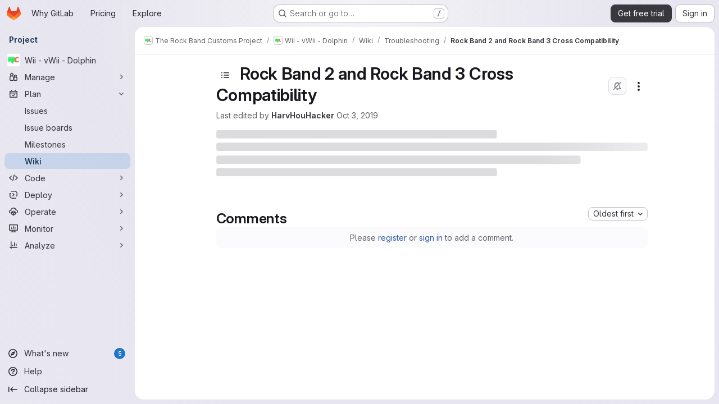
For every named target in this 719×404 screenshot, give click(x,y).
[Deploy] (67, 195)
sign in (431, 237)
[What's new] (67, 353)
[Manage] (67, 77)
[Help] (67, 371)
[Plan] (67, 94)
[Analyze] (67, 245)
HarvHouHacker (302, 115)
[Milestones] (67, 144)
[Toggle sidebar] (225, 75)
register (392, 237)
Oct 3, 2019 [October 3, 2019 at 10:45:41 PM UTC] (357, 115)
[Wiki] (67, 161)
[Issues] (67, 110)
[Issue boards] (67, 127)
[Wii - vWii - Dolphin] (67, 60)
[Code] (67, 178)
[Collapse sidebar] (67, 389)
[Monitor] (67, 228)
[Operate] (67, 211)
